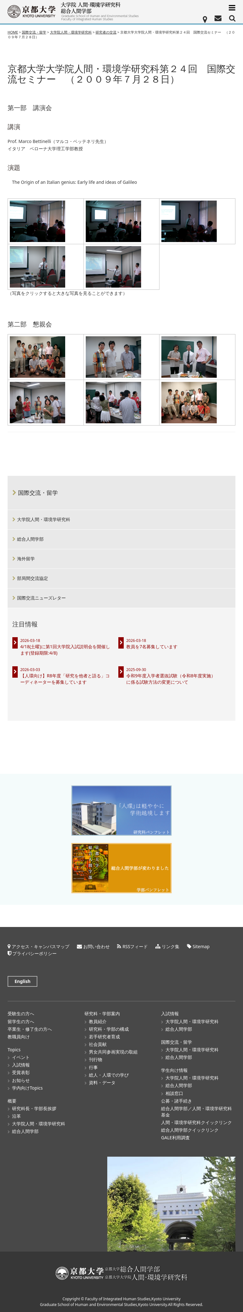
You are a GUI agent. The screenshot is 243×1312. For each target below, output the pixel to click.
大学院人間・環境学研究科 (43, 519)
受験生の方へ (21, 1013)
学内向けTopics (27, 1088)
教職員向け (19, 1037)
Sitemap (201, 946)
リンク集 (170, 946)
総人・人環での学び (109, 1075)
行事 (93, 1067)
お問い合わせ (96, 946)
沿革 (16, 1116)
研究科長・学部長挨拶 (34, 1108)
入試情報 (21, 1065)
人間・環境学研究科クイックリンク (196, 1122)
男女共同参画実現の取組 (113, 1052)
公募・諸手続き (176, 1101)
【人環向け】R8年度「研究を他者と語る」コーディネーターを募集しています (65, 679)
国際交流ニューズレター (41, 598)
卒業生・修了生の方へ (30, 1029)
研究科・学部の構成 (109, 1029)
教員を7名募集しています (152, 647)
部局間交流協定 (32, 578)
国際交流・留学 (38, 492)
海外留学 (26, 559)
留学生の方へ (21, 1021)
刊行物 (95, 1059)
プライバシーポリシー (34, 953)
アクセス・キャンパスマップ (40, 946)
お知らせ (21, 1080)
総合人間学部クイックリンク (190, 1130)
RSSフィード (135, 946)
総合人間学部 (30, 539)
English (22, 981)
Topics (14, 1050)
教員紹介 (98, 1021)
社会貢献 (98, 1044)
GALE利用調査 (175, 1138)
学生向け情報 (174, 1070)
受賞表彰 (21, 1072)
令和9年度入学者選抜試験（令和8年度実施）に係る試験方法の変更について (170, 679)
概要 (12, 1101)
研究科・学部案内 (102, 1013)
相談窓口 (174, 1093)
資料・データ (102, 1082)
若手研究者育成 (104, 1037)
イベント (21, 1057)
